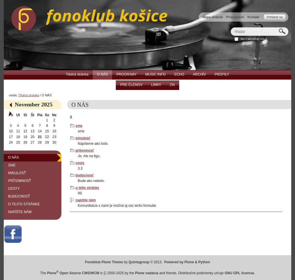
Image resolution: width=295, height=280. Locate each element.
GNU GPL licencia (239, 273)
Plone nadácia (146, 273)
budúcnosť (84, 175)
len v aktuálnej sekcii (254, 38)
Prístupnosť (235, 17)
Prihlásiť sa (275, 17)
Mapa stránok (213, 17)
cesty (79, 163)
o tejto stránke (87, 188)
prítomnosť (84, 151)
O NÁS (13, 157)
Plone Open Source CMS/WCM (73, 273)
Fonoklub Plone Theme (104, 262)
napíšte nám (85, 200)
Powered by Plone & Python (187, 262)
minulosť (82, 138)
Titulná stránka (28, 95)
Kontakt (253, 17)
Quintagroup (138, 262)
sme (78, 126)
